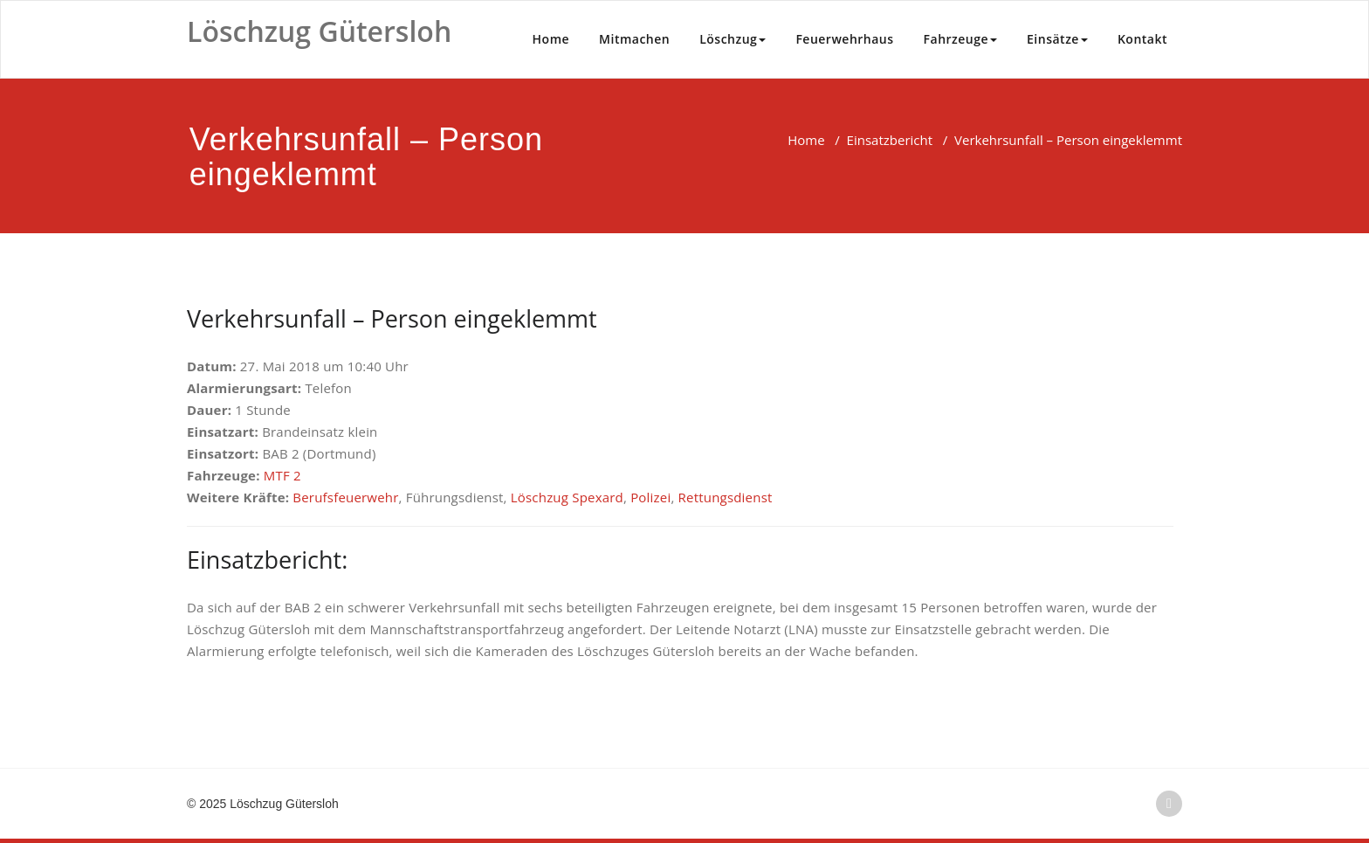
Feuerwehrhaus (844, 39)
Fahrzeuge (961, 39)
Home (551, 39)
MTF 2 (282, 475)
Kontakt (1142, 39)
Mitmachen (634, 39)
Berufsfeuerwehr (345, 497)
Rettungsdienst (725, 497)
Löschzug (732, 39)
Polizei (650, 497)
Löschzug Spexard (567, 497)
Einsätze (1057, 39)
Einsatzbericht (889, 140)
